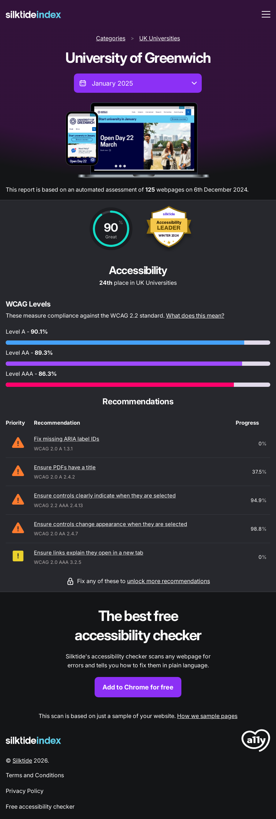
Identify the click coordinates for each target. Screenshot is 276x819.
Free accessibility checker (40, 806)
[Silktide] (33, 14)
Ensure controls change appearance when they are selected (110, 524)
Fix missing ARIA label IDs (66, 438)
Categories (110, 38)
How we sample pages (207, 715)
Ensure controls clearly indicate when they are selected (105, 495)
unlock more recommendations (168, 581)
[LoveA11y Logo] (255, 741)
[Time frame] (138, 83)
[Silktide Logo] (33, 740)
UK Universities (159, 38)
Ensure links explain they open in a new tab (88, 552)
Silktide (22, 760)
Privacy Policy (25, 790)
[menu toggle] (266, 14)
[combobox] (138, 83)
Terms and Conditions (35, 775)
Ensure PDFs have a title (65, 467)
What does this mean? (195, 315)
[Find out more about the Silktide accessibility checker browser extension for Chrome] (138, 651)
